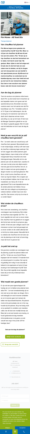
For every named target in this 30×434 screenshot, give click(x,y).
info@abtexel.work (15, 373)
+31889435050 (15, 371)
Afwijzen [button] (7, 427)
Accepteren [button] (22, 427)
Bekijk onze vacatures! (15, 337)
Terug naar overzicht (10, 344)
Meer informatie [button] (7, 423)
